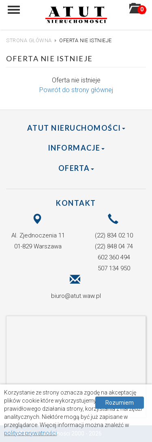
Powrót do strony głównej (76, 90)
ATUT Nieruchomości (76, 127)
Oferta (76, 168)
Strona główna (29, 40)
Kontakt (76, 202)
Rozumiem (119, 402)
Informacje (76, 147)
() (137, 11)
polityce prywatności (30, 433)
